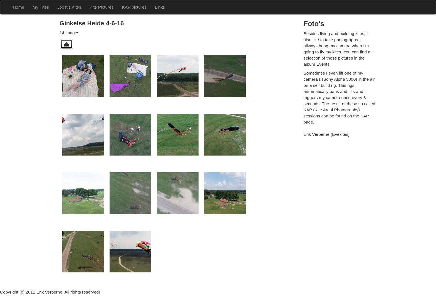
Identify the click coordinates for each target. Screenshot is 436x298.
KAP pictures (134, 7)
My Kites (41, 7)
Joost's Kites (69, 7)
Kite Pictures (101, 7)
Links (160, 7)
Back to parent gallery (66, 44)
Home (18, 7)
